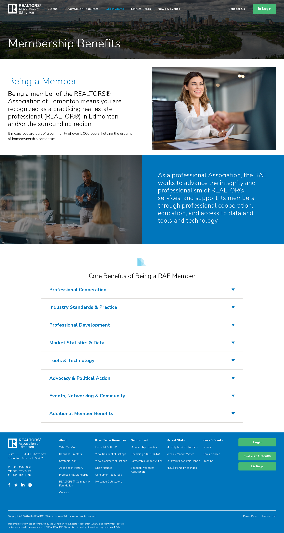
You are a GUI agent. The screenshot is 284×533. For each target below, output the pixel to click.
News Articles (211, 454)
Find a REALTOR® (106, 447)
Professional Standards (73, 475)
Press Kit (208, 461)
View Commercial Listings (111, 461)
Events (207, 447)
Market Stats (141, 9)
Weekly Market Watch (180, 454)
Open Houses (103, 468)
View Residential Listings (110, 454)
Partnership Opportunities (147, 461)
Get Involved (115, 9)
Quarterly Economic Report (183, 461)
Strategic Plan (68, 461)
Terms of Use (269, 516)
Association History (71, 468)
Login (264, 8)
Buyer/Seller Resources (81, 9)
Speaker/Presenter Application (142, 470)
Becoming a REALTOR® (145, 454)
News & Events (169, 9)
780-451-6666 (22, 467)
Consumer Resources (108, 475)
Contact (64, 492)
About (53, 9)
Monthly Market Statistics (182, 447)
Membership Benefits (144, 447)
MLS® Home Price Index (182, 468)
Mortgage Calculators (108, 482)
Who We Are (67, 447)
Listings (257, 466)
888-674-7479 (22, 471)
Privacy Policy (250, 516)
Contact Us (236, 9)
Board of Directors (70, 454)
